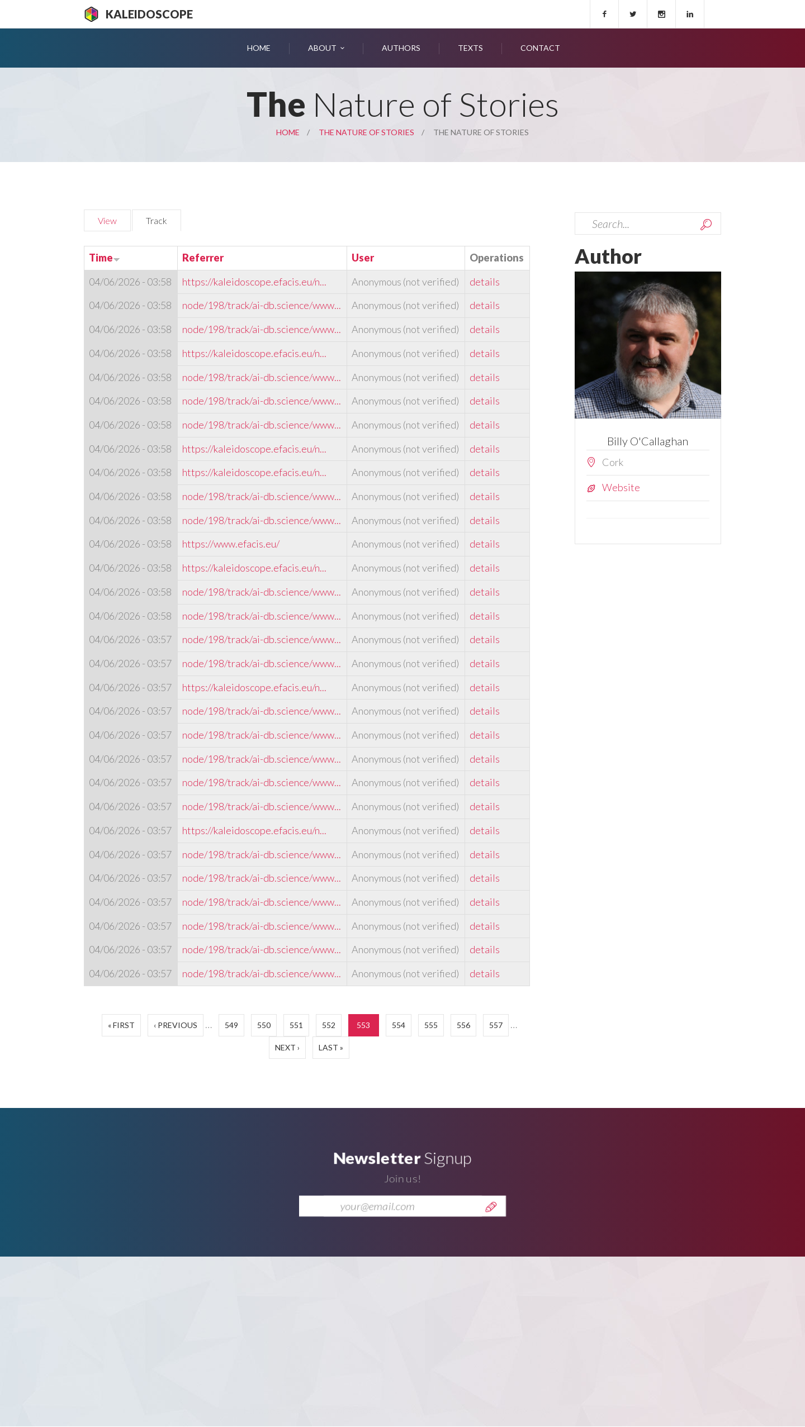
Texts (470, 48)
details (485, 281)
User (363, 257)
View (107, 220)
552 (328, 1025)
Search (706, 224)
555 (431, 1025)
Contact (540, 48)
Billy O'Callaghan (647, 441)
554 (398, 1025)
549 (231, 1025)
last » (331, 1047)
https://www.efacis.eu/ (231, 543)
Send (491, 1219)
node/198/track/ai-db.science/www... (261, 305)
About (322, 48)
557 (496, 1025)
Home (259, 48)
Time (104, 257)
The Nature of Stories (366, 132)
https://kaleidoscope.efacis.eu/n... (254, 281)
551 (296, 1025)
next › (287, 1047)
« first (121, 1025)
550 (264, 1025)
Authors (401, 48)
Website (621, 487)
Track (163, 219)
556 (463, 1025)
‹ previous (175, 1025)
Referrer (203, 257)
